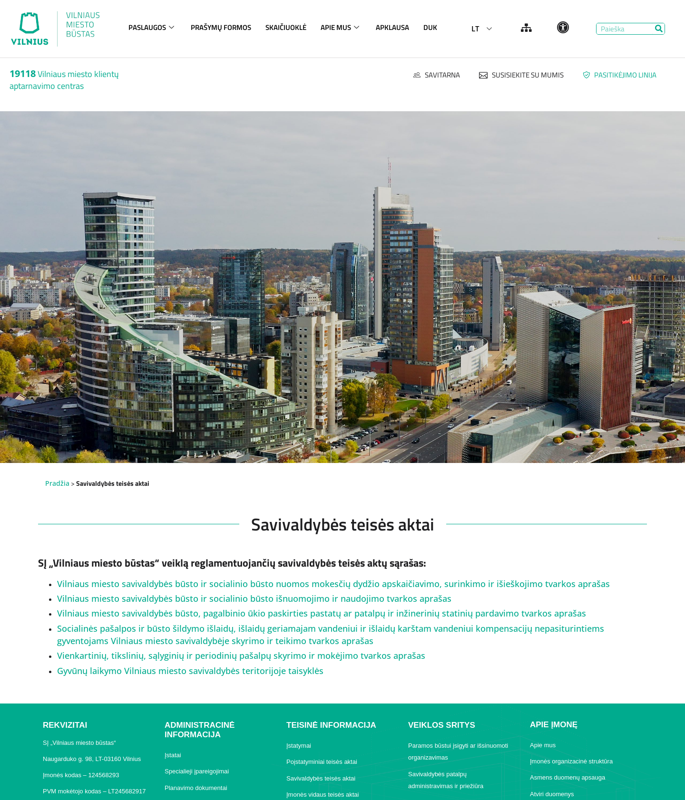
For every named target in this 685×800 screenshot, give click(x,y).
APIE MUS (341, 27)
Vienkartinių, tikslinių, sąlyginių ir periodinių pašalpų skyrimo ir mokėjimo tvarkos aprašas (241, 655)
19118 (23, 73)
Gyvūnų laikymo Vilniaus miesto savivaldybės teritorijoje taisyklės (190, 670)
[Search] (659, 28)
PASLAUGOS (152, 27)
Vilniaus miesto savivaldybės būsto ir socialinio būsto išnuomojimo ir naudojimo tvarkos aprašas (254, 598)
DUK (430, 27)
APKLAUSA (392, 27)
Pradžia (57, 483)
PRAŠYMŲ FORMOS (221, 27)
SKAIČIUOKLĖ (285, 27)
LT (475, 28)
